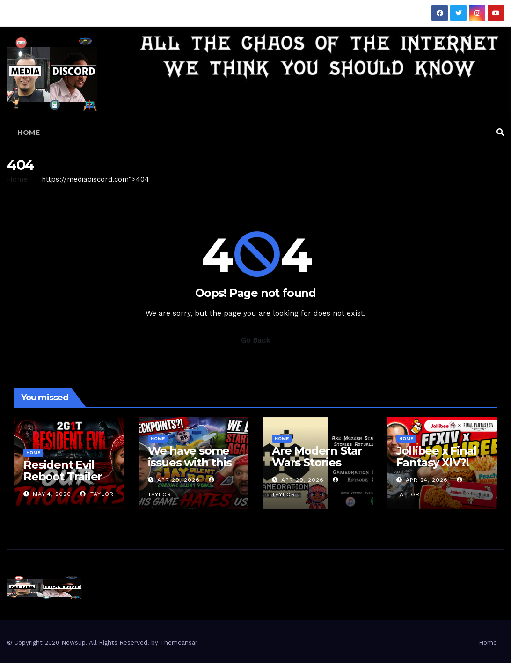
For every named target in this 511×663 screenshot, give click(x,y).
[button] (500, 132)
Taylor (97, 494)
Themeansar (178, 642)
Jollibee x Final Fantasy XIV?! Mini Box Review (441, 462)
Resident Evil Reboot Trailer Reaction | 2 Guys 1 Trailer (62, 482)
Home (28, 132)
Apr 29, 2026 (178, 480)
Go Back (255, 340)
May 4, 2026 (52, 494)
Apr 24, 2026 (427, 480)
